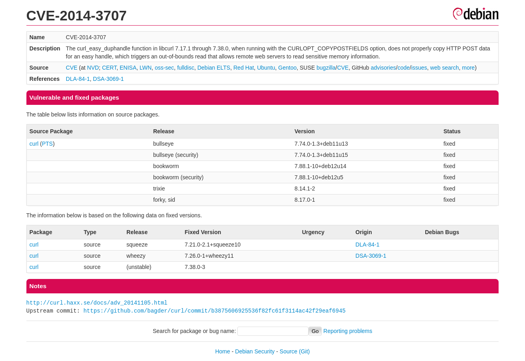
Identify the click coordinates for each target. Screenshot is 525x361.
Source (288, 351)
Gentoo (287, 67)
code (403, 67)
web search (444, 67)
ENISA (128, 67)
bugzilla (326, 67)
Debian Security (255, 351)
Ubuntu (266, 67)
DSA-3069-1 (108, 79)
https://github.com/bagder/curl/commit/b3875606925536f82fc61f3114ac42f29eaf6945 (214, 311)
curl (34, 143)
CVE (72, 67)
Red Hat (243, 67)
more (468, 67)
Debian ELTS (213, 67)
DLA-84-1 (78, 79)
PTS (47, 143)
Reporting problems (347, 331)
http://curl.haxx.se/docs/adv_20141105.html (97, 303)
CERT (109, 67)
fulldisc (185, 67)
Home (222, 351)
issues (419, 67)
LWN (146, 67)
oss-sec (164, 67)
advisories (383, 67)
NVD (93, 67)
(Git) (304, 351)
